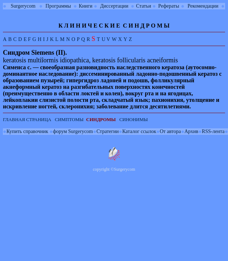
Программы (58, 6)
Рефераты (168, 6)
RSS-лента (213, 131)
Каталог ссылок (139, 131)
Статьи (143, 6)
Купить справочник (27, 131)
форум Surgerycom (73, 131)
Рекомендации (203, 6)
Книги (86, 6)
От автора (170, 131)
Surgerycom (23, 6)
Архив (191, 131)
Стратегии (108, 131)
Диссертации (114, 6)
